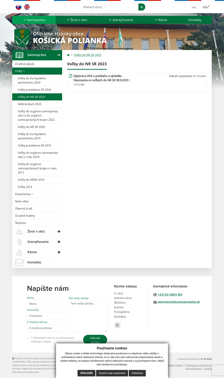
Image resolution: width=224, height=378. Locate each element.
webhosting (46, 365)
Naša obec (22, 201)
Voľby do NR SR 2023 (31, 97)
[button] (34, 20)
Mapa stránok (19, 365)
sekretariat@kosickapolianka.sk (179, 302)
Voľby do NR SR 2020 (31, 127)
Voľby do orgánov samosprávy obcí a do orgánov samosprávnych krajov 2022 (38, 115)
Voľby (20, 71)
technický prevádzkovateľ (25, 372)
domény (16, 368)
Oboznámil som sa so (52, 339)
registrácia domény (32, 368)
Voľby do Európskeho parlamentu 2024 (32, 80)
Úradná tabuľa (24, 64)
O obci (118, 293)
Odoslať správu (95, 340)
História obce (123, 298)
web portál (33, 365)
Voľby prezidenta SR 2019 (34, 145)
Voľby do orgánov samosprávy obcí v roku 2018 (38, 155)
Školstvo (20, 223)
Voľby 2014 (25, 187)
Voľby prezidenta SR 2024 (34, 90)
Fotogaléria (122, 312)
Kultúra (119, 307)
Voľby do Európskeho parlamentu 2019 (32, 136)
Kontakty (194, 20)
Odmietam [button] (137, 373)
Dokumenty (24, 194)
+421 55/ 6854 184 (170, 294)
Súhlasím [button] (86, 373)
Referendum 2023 (29, 104)
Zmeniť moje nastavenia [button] (112, 373)
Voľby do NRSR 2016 (31, 180)
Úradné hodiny (25, 216)
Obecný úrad (23, 208)
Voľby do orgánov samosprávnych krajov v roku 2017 (37, 168)
